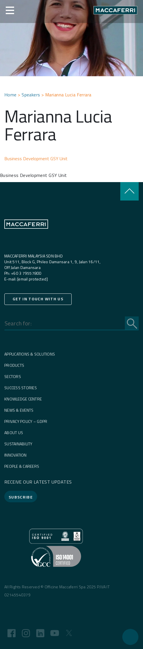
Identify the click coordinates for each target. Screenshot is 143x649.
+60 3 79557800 (25, 273)
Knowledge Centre (23, 399)
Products (14, 365)
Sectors (12, 376)
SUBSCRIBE (21, 497)
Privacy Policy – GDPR (25, 421)
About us (13, 433)
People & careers (21, 466)
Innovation (15, 455)
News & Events (18, 410)
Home (10, 94)
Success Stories (20, 388)
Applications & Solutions (29, 354)
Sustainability (18, 444)
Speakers (31, 94)
